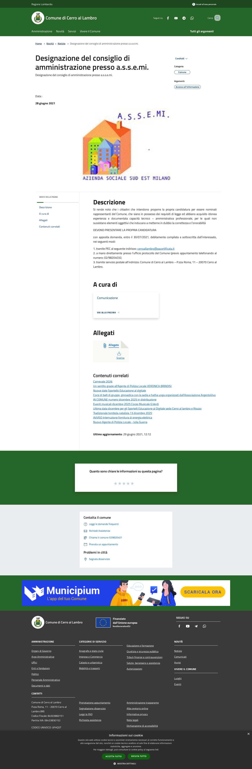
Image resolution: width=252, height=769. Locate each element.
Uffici (34, 662)
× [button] (248, 734)
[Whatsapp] (188, 18)
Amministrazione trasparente (143, 703)
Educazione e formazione (140, 646)
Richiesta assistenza (90, 720)
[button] (126, 763)
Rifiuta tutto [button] (139, 756)
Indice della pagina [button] (48, 196)
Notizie (61, 43)
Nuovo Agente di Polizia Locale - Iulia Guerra (120, 422)
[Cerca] (217, 18)
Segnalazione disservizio (92, 708)
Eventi (177, 684)
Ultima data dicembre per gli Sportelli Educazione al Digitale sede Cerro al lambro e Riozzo (147, 408)
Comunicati (180, 657)
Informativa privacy (137, 714)
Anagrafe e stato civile (91, 651)
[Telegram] (180, 18)
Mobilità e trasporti (89, 668)
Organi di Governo (41, 651)
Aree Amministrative (43, 657)
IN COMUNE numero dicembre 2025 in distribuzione (124, 399)
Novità (50, 43)
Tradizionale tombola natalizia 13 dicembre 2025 (122, 413)
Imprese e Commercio (91, 657)
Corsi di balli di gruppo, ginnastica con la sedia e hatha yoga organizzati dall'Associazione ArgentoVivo (154, 395)
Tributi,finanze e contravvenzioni (144, 657)
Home (38, 43)
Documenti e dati (41, 686)
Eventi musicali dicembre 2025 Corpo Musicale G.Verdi (126, 404)
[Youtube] (172, 18)
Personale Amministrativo (46, 680)
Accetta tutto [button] (114, 756)
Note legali (132, 720)
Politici (35, 674)
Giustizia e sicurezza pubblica (142, 651)
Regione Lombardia (42, 4)
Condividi (182, 59)
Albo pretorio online (137, 708)
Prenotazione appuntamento (94, 703)
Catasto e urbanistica (90, 662)
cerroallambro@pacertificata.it (155, 248)
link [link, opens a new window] (157, 749)
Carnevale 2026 (102, 381)
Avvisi (177, 662)
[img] (72, 196)
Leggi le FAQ (86, 714)
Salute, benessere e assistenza (143, 663)
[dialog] (126, 750)
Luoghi (178, 678)
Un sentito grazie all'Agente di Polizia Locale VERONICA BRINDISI (132, 386)
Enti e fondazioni (41, 668)
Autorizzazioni (134, 669)
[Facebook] (164, 18)
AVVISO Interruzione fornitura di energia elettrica (122, 417)
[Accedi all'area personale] (204, 4)
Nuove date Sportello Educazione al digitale (119, 390)
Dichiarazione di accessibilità (142, 726)
